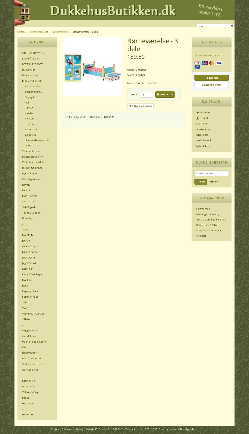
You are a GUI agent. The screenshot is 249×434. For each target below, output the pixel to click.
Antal (135, 94)
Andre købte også (75, 116)
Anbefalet (94, 116)
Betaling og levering (207, 214)
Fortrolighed (203, 209)
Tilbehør (109, 116)
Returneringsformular (208, 230)
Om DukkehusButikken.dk (211, 219)
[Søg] (232, 26)
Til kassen (211, 77)
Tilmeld (200, 181)
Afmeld (214, 181)
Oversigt (201, 235)
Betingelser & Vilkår (207, 225)
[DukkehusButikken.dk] (124, 12)
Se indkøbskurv (211, 84)
